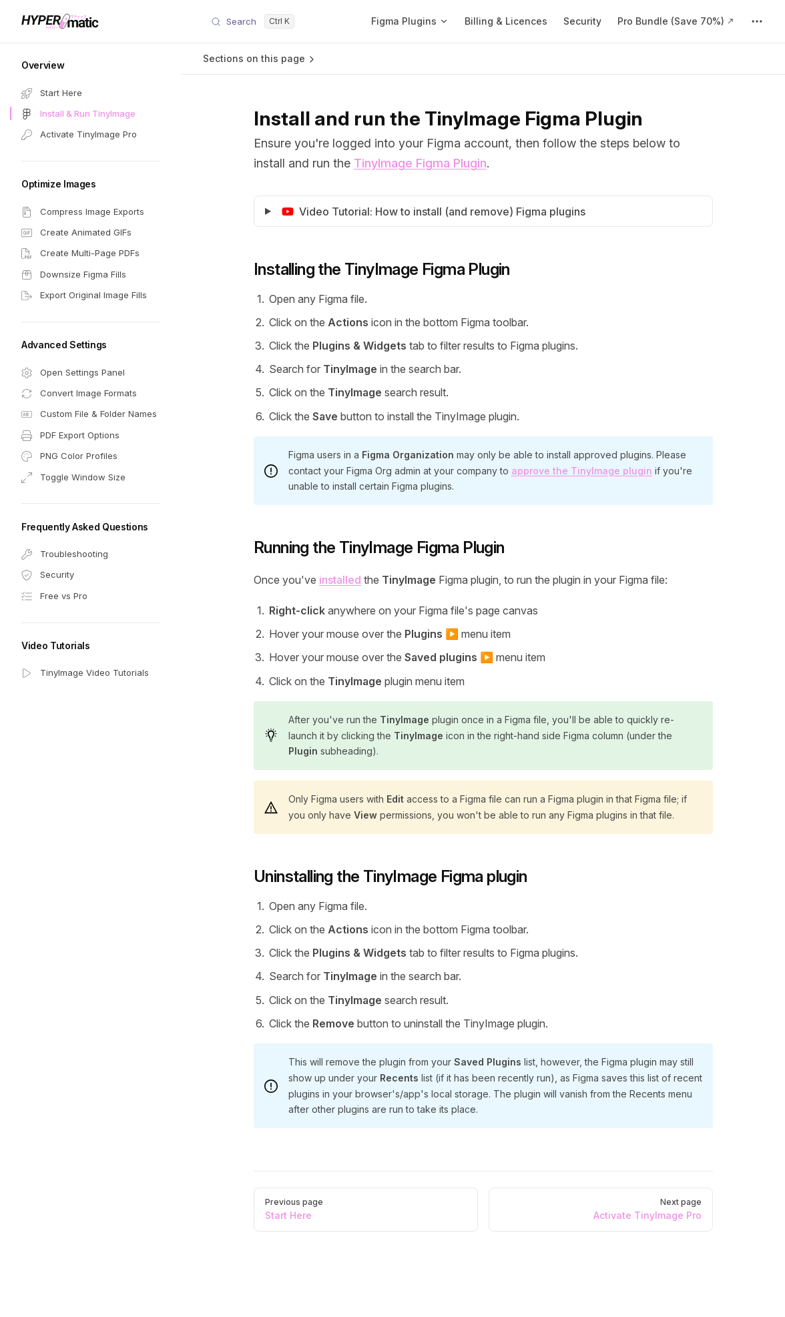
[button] (90, 65)
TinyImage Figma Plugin (420, 163)
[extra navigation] (757, 21)
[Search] (252, 21)
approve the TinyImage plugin (581, 470)
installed (340, 579)
